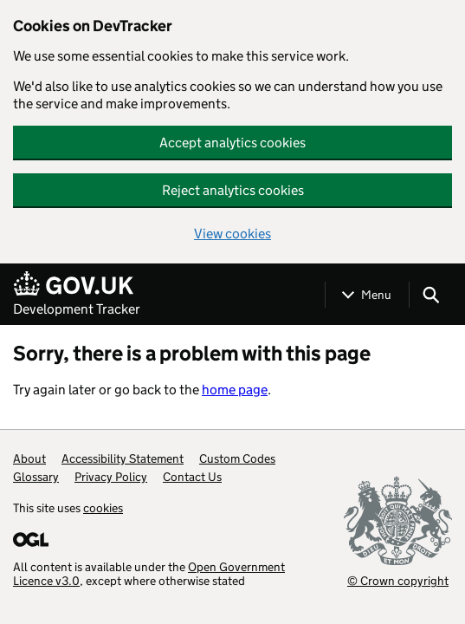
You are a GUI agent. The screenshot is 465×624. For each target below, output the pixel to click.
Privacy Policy (110, 476)
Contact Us (192, 476)
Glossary (36, 476)
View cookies (232, 233)
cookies (103, 508)
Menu (376, 294)
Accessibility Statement (122, 458)
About (29, 458)
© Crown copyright (398, 580)
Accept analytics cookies (232, 142)
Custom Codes (237, 458)
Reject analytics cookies (233, 190)
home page (235, 389)
